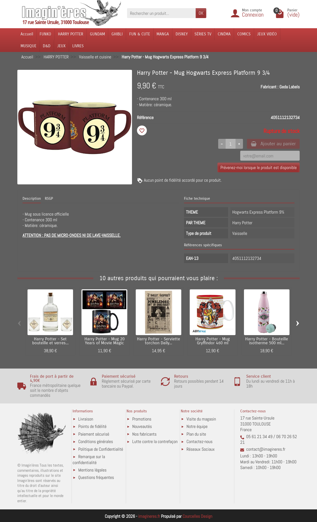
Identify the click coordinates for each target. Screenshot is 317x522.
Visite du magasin (201, 419)
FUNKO (45, 34)
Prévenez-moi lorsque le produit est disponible (258, 167)
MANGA (163, 34)
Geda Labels (289, 87)
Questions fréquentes (96, 477)
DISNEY (182, 34)
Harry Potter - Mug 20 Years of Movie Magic (104, 341)
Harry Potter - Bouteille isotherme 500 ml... (266, 341)
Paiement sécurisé (93, 434)
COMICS (244, 34)
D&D (47, 46)
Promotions (141, 419)
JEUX (61, 46)
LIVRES (78, 46)
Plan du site (196, 434)
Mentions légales (92, 470)
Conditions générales (95, 441)
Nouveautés (142, 426)
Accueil (27, 34)
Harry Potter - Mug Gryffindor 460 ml (212, 341)
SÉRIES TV (202, 34)
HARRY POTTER (70, 34)
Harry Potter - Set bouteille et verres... (50, 341)
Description (32, 198)
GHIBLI (117, 34)
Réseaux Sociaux (200, 449)
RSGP (49, 198)
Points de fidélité (92, 426)
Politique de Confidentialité (100, 449)
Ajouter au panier (273, 144)
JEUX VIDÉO (267, 34)
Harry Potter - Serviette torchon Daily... (158, 341)
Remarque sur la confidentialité (89, 459)
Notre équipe (197, 426)
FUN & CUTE (139, 34)
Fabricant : (269, 87)
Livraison (85, 419)
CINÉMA (224, 34)
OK (201, 13)
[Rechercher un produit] (161, 13)
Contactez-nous (199, 441)
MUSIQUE (28, 46)
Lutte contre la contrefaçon (155, 441)
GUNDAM (97, 34)
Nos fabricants (144, 434)
